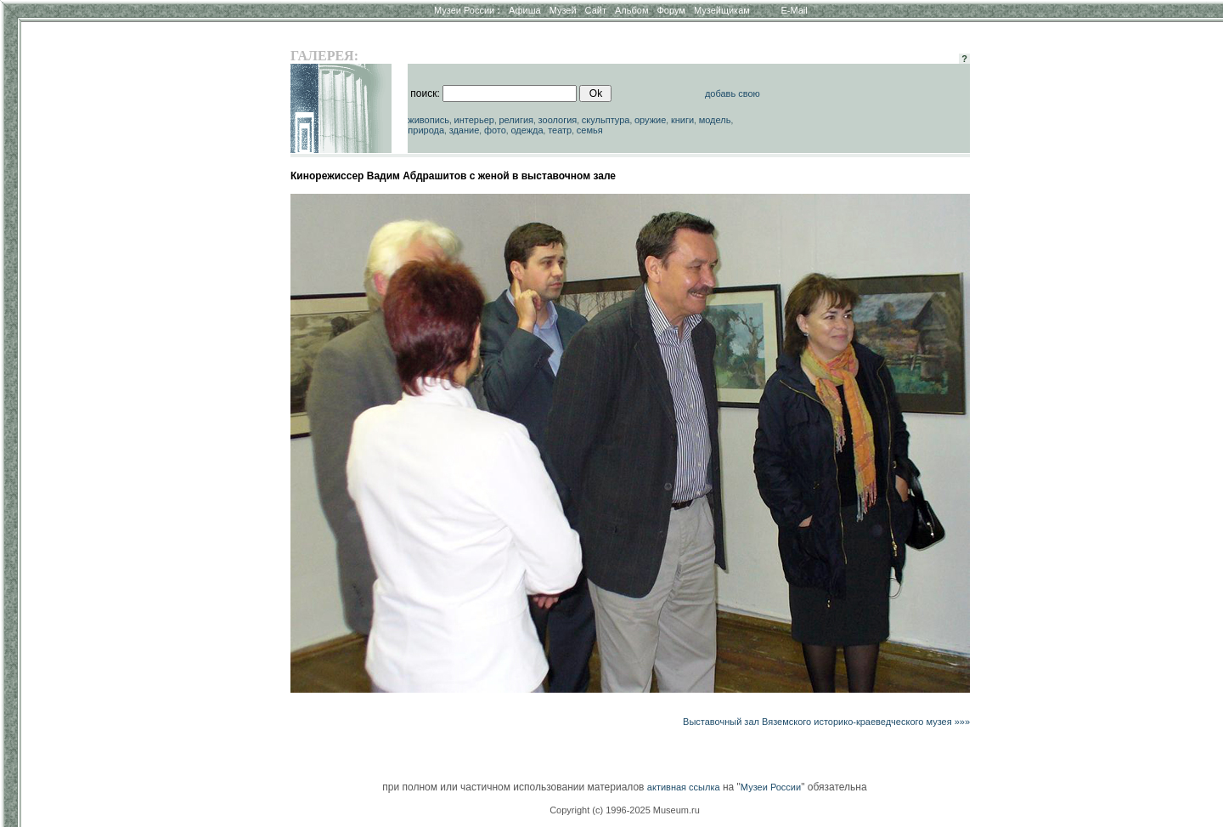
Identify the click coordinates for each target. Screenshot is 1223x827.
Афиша (525, 10)
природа (426, 130)
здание (464, 130)
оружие (650, 120)
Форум (671, 10)
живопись (428, 120)
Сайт (595, 10)
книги (682, 120)
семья (590, 130)
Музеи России (467, 10)
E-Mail (794, 10)
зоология (558, 120)
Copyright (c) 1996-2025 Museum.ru (625, 810)
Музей (563, 10)
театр (560, 130)
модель (715, 120)
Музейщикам (722, 10)
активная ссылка (683, 787)
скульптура (606, 120)
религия (516, 120)
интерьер (474, 120)
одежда (526, 130)
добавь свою (732, 93)
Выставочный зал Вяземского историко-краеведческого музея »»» (826, 722)
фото (495, 130)
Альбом (631, 10)
